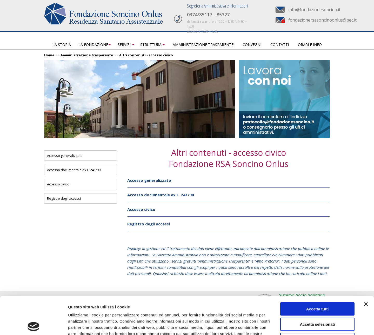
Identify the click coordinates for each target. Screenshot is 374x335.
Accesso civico (58, 184)
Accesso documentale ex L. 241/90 (74, 170)
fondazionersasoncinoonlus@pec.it (322, 20)
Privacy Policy (82, 302)
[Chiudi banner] (366, 267)
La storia (61, 44)
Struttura (151, 44)
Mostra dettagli (273, 325)
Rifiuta (317, 302)
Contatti (279, 44)
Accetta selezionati (317, 287)
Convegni (252, 44)
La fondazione (93, 44)
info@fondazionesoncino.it (314, 9)
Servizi (124, 44)
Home (49, 55)
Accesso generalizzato (65, 155)
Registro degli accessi (64, 198)
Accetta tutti (317, 271)
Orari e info (310, 44)
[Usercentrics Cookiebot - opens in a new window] (33, 325)
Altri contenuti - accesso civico (146, 55)
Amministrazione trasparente (203, 44)
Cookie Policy (114, 302)
